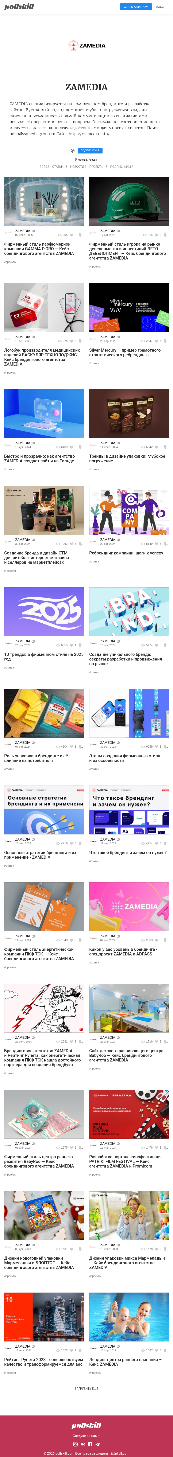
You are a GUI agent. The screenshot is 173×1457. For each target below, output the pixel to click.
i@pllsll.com (120, 1454)
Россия (92, 159)
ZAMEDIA (22, 231)
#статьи (94, 363)
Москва (82, 159)
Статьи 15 (59, 166)
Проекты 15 (98, 166)
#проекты (10, 262)
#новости (10, 570)
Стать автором (136, 6)
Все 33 (44, 166)
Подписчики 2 (121, 166)
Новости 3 (78, 166)
